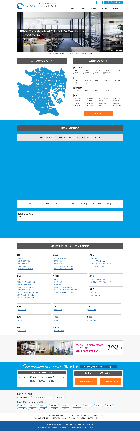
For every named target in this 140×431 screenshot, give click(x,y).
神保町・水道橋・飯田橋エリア (63, 287)
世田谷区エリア (59, 331)
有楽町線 (76, 72)
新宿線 (106, 90)
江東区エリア (92, 310)
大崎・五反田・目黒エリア (99, 279)
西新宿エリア (58, 261)
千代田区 (56, 276)
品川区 (91, 276)
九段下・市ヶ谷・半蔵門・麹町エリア (65, 290)
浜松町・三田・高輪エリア (26, 261)
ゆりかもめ (89, 105)
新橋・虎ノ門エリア (24, 258)
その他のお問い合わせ (111, 381)
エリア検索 (82, 8)
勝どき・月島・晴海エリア (26, 297)
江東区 (89, 306)
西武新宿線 (102, 103)
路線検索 (93, 8)
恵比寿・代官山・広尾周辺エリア (101, 263)
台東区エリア (22, 310)
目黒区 (19, 317)
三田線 (96, 90)
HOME (72, 8)
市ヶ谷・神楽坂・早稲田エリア (63, 269)
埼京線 (85, 83)
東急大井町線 (115, 98)
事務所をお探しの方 (87, 381)
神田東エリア (58, 282)
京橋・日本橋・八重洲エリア (27, 282)
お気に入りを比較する (113, 2)
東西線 (106, 70)
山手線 (75, 80)
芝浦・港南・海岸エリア (25, 269)
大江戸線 (76, 90)
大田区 (19, 327)
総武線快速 (117, 80)
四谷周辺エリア (59, 263)
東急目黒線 (89, 100)
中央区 (19, 276)
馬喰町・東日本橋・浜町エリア (27, 295)
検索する (98, 113)
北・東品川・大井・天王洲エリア (101, 282)
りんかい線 (77, 105)
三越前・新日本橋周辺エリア (27, 284)
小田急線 (76, 103)
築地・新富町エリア (24, 290)
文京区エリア (58, 310)
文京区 (55, 306)
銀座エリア (21, 279)
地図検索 (104, 8)
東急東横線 (89, 98)
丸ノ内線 (86, 70)
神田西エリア (58, 279)
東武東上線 (115, 103)
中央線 (96, 80)
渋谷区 (91, 255)
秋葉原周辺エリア (59, 284)
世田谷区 (56, 327)
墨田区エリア (92, 320)
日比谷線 (96, 70)
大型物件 (59, 397)
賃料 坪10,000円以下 (43, 397)
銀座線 (75, 70)
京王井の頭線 (115, 100)
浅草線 (85, 90)
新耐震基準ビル (24, 397)
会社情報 (115, 8)
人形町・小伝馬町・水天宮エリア (28, 292)
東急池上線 (77, 100)
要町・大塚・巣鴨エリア (98, 295)
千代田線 (117, 70)
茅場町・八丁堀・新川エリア (27, 287)
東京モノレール (103, 105)
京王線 (101, 100)
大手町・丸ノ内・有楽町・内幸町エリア (66, 292)
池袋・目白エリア (96, 292)
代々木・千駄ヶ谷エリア (98, 261)
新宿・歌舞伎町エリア (61, 258)
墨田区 (89, 317)
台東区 (19, 306)
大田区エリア (22, 331)
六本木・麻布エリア (24, 266)
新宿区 (55, 255)
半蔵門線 (86, 72)
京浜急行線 (77, 98)
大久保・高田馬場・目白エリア (63, 266)
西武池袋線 (89, 103)
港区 (18, 255)
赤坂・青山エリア (23, 263)
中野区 (55, 317)
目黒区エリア (22, 320)
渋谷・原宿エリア (96, 258)
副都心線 (106, 72)
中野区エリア (58, 320)
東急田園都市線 (103, 98)
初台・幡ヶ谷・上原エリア (99, 266)
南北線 (96, 72)
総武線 (106, 80)
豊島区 (91, 289)
